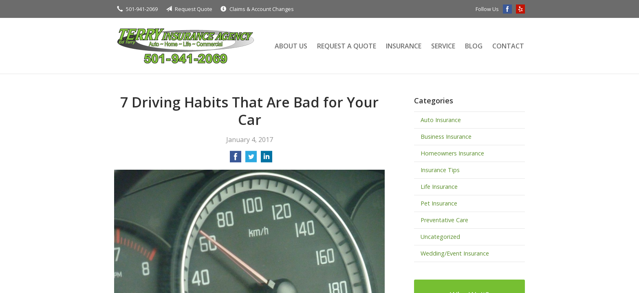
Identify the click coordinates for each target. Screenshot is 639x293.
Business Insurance (446, 136)
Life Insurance (439, 186)
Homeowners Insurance (452, 153)
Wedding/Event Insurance (455, 253)
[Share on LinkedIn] (266, 159)
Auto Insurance (441, 120)
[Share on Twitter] (251, 159)
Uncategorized (440, 237)
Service (443, 46)
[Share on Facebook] (235, 159)
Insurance (403, 46)
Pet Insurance (439, 203)
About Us (291, 46)
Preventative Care (444, 220)
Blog (474, 46)
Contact (508, 46)
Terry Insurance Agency (185, 45)
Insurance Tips (440, 170)
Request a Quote (346, 46)
